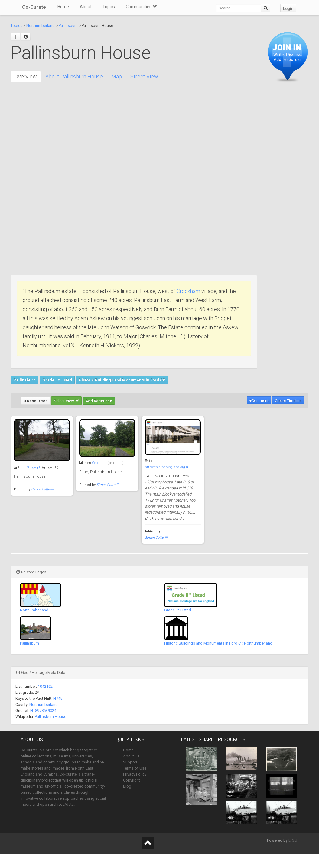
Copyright (131, 780)
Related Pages (31, 572)
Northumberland (40, 25)
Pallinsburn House (50, 716)
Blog (127, 786)
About (86, 6)
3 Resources (35, 401)
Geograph (34, 467)
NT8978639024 (43, 710)
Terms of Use (134, 768)
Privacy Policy (134, 774)
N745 (57, 698)
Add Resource (98, 401)
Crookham (188, 291)
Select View (66, 401)
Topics (109, 6)
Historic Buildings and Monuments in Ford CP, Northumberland (218, 643)
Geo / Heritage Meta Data (40, 672)
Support (130, 762)
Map (116, 76)
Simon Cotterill (42, 489)
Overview (26, 76)
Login (288, 8)
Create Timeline (288, 400)
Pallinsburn (68, 25)
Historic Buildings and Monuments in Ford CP (122, 380)
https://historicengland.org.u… (167, 467)
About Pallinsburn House (74, 76)
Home (63, 6)
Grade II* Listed (57, 380)
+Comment (259, 400)
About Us (131, 756)
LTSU (292, 840)
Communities (141, 6)
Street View (144, 76)
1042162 (45, 686)
